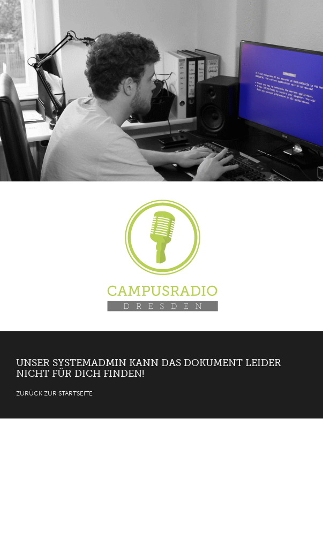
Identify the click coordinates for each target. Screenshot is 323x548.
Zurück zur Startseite (54, 393)
